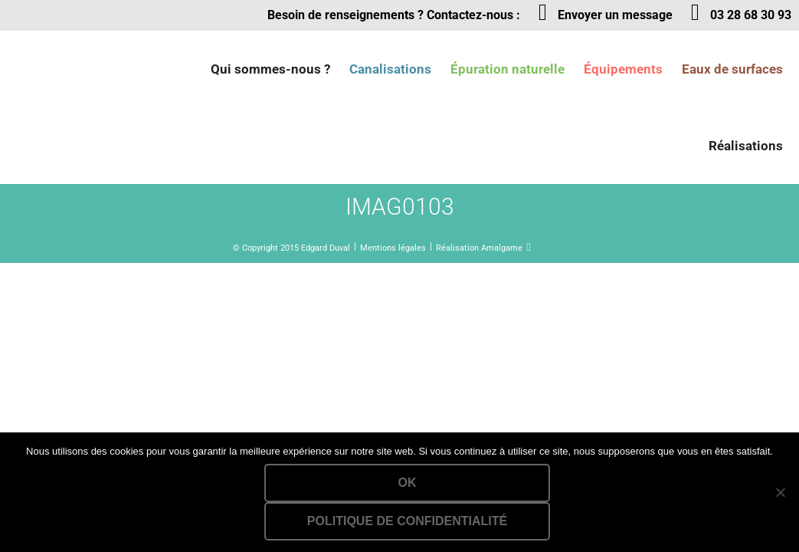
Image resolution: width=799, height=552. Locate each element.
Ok (407, 482)
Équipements (623, 69)
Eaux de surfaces (732, 69)
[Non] (780, 492)
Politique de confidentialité (407, 520)
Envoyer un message (615, 15)
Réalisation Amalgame (479, 248)
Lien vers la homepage (84, 69)
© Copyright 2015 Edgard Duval (291, 248)
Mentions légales (393, 248)
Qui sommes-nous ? (270, 69)
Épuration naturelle (507, 69)
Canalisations (390, 69)
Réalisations (746, 145)
